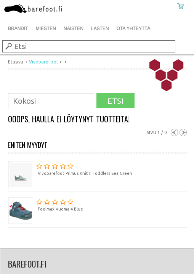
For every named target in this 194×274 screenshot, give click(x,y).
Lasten (100, 28)
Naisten (73, 28)
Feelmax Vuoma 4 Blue (45, 204)
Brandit (18, 28)
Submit (8, 46)
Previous (174, 132)
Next (183, 132)
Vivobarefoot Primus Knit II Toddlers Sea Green (70, 168)
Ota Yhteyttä (134, 28)
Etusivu (15, 61)
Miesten (46, 28)
